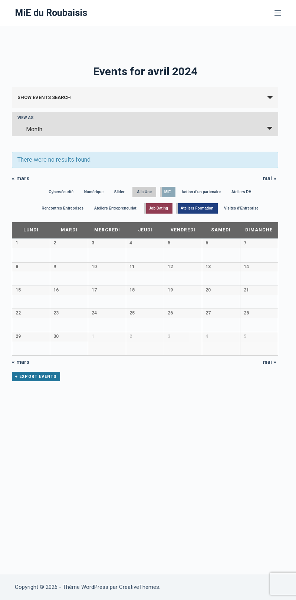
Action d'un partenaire (201, 192)
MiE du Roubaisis (51, 12)
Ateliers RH (241, 192)
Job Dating (158, 208)
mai (269, 178)
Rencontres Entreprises (62, 208)
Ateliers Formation (197, 208)
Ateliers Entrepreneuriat (115, 208)
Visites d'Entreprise (241, 208)
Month (29, 129)
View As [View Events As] (25, 118)
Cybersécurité (61, 192)
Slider (119, 192)
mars (20, 178)
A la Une (144, 192)
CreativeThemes (139, 587)
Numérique (93, 192)
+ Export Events (36, 528)
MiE (167, 192)
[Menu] (277, 13)
